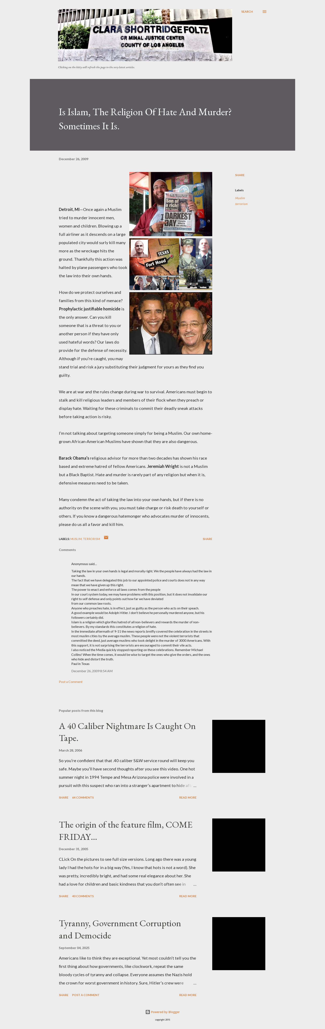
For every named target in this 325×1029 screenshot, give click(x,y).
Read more (187, 797)
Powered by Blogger (162, 1012)
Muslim (240, 198)
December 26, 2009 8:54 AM (92, 671)
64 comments (83, 797)
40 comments (83, 896)
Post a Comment (70, 682)
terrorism (241, 204)
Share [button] (240, 175)
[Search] (247, 11)
